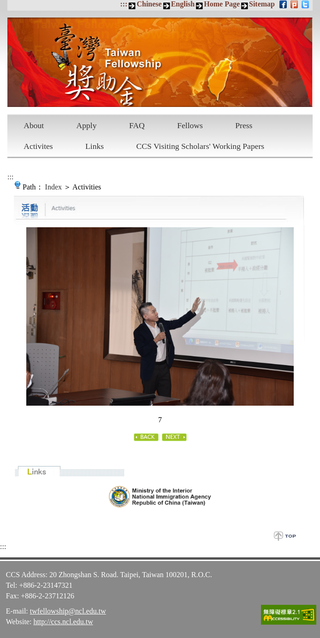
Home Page (222, 4)
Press (243, 125)
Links (94, 146)
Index (53, 187)
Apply (87, 125)
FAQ (137, 125)
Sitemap (262, 4)
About (34, 125)
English (183, 4)
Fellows (190, 125)
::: (123, 4)
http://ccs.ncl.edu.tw (63, 622)
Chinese (148, 4)
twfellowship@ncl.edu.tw (68, 611)
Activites (38, 146)
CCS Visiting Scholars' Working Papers (200, 146)
